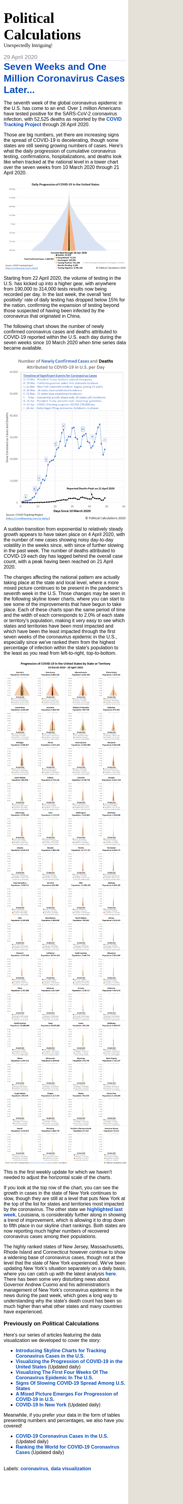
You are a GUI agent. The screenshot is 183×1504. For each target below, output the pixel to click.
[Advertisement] (74, 1485)
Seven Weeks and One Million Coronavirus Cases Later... (64, 78)
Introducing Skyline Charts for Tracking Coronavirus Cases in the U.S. (61, 1353)
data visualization (71, 1468)
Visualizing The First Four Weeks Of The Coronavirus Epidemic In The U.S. (62, 1375)
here (111, 1273)
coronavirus (34, 1468)
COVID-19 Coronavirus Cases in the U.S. (62, 1436)
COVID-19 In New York (41, 1404)
